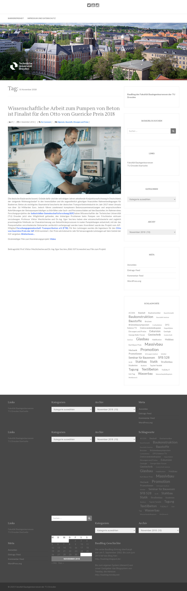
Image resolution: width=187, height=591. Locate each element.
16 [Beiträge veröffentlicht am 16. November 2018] (76, 547)
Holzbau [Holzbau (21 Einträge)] (169, 339)
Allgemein (61, 122)
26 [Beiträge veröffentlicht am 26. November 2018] (53, 554)
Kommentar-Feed (135, 275)
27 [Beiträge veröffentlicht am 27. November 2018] (58, 554)
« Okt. (54, 563)
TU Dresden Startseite (137, 165)
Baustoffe (69, 122)
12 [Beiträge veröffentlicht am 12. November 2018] (53, 547)
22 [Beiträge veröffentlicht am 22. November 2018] (70, 551)
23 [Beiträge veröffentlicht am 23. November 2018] (76, 551)
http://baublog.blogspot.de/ (108, 559)
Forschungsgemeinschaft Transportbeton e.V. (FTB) (42, 228)
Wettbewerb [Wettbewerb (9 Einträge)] (133, 377)
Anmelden (131, 264)
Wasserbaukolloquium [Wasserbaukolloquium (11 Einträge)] (164, 374)
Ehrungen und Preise (80, 122)
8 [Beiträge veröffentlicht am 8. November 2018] (69, 544)
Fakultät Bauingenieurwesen (140, 162)
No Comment (45, 122)
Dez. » (61, 563)
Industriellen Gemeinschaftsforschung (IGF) (52, 213)
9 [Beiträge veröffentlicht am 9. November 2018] (75, 544)
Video (53, 239)
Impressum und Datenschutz (41, 18)
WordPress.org (134, 281)
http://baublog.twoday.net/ (107, 574)
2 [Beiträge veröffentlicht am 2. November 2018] (75, 540)
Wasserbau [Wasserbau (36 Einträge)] (145, 373)
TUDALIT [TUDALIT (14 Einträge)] (164, 506)
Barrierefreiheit (16, 18)
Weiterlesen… (28, 234)
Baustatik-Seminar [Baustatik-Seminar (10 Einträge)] (162, 317)
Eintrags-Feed (133, 270)
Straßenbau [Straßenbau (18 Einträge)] (166, 362)
